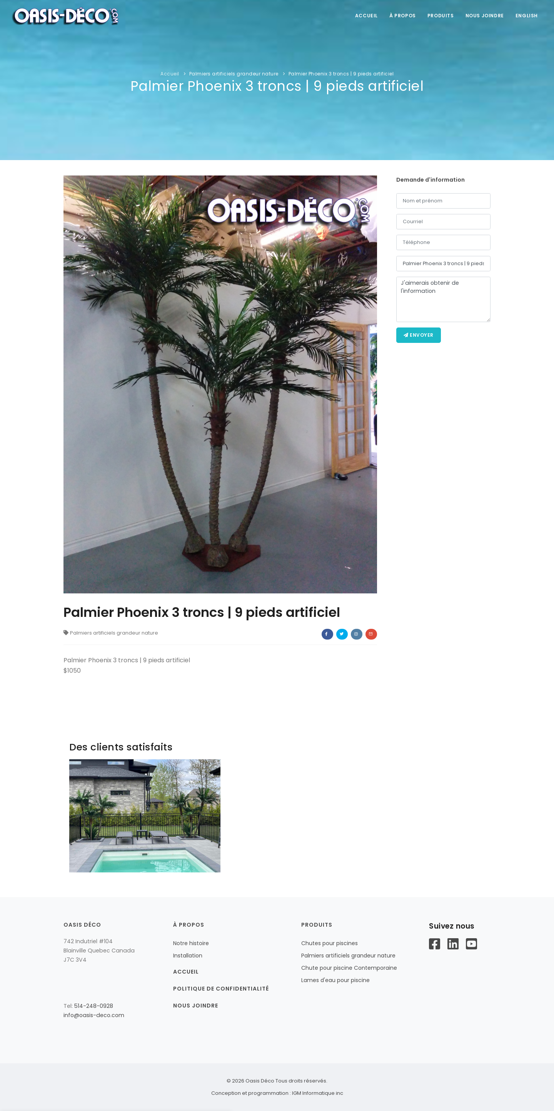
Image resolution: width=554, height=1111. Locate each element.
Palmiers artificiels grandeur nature (234, 73)
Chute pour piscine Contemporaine (349, 968)
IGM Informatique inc (317, 1093)
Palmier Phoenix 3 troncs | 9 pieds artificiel (341, 73)
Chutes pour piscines (329, 943)
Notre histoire (191, 943)
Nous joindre (485, 15)
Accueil (169, 73)
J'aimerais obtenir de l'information (443, 299)
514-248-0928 (93, 1006)
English (527, 15)
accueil (366, 15)
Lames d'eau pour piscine (335, 980)
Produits (440, 15)
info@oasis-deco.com (93, 1015)
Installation (187, 955)
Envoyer (419, 335)
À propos (402, 15)
